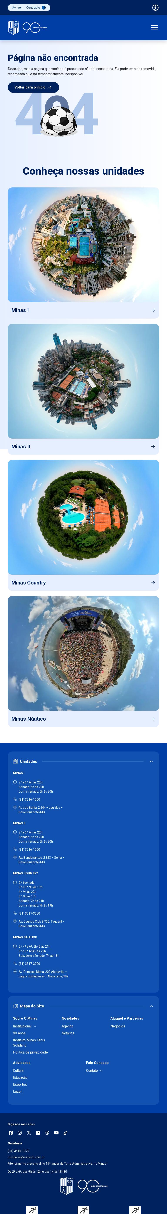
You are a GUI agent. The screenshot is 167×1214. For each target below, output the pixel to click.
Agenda (67, 1026)
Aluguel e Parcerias (126, 1018)
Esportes (20, 1084)
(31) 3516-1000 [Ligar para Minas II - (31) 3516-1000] (29, 849)
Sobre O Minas (25, 1018)
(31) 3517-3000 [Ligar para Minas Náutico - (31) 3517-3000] (29, 963)
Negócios (117, 1026)
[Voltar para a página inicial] (83, 1186)
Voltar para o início (33, 87)
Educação (20, 1077)
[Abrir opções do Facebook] (10, 1133)
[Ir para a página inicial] (27, 28)
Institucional (22, 1026)
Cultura (18, 1071)
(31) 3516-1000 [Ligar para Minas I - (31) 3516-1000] (29, 799)
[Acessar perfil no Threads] (47, 1133)
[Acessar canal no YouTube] (56, 1133)
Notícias (68, 1033)
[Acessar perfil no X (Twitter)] (29, 1133)
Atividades (21, 1063)
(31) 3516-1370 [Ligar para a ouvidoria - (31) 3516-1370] (18, 1151)
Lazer (17, 1091)
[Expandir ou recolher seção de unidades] (83, 761)
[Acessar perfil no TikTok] (65, 1133)
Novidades (70, 1018)
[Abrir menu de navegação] (154, 28)
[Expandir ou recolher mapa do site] (83, 1006)
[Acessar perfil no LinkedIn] (38, 1133)
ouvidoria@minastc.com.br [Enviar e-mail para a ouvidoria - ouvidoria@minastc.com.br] (26, 1157)
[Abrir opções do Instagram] (20, 1133)
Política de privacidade (30, 1052)
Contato (92, 1071)
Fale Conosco (97, 1063)
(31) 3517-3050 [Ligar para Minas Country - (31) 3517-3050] (29, 913)
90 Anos (19, 1033)
